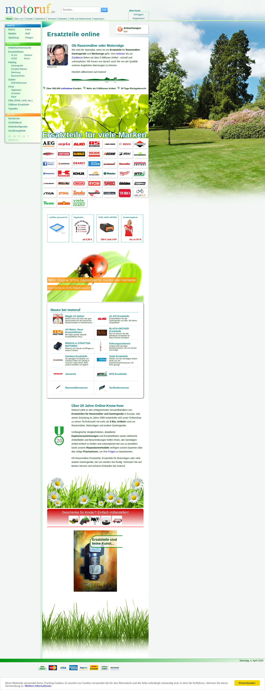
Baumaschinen (18, 76)
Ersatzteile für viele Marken (94, 134)
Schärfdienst (14, 122)
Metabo (12, 33)
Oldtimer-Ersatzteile (18, 104)
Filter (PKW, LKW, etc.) (20, 100)
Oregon (29, 37)
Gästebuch (40, 18)
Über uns (18, 18)
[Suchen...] (81, 10)
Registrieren (138, 18)
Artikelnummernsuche (19, 47)
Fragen (111, 451)
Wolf (27, 33)
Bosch (27, 58)
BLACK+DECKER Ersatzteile (119, 330)
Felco (28, 29)
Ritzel (13, 97)
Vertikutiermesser (119, 387)
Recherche (14, 118)
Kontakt (29, 18)
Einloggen (138, 14)
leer (126, 31)
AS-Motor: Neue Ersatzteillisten (74, 331)
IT (28, 136)
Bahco (11, 29)
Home (9, 18)
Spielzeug (13, 37)
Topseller (13, 108)
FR (19, 136)
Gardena (28, 55)
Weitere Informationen (38, 686)
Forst (11, 86)
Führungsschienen (119, 343)
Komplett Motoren (19, 69)
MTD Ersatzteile (118, 374)
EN (14, 136)
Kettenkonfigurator (18, 126)
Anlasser (120, 53)
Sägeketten (16, 90)
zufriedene (66, 88)
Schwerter (15, 93)
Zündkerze (77, 57)
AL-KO (14, 55)
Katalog (12, 62)
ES (23, 136)
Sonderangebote (17, 130)
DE (9, 136)
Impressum (98, 18)
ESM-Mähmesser (19, 83)
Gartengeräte (17, 65)
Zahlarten (62, 18)
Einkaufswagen (132, 28)
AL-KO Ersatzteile (119, 316)
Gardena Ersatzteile (76, 356)
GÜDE (14, 58)
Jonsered (70, 374)
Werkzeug (15, 72)
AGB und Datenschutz (80, 18)
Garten (12, 79)
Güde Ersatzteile (118, 356)
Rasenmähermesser (76, 387)
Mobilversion (13, 140)
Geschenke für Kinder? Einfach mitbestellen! (95, 512)
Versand (52, 18)
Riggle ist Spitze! (74, 316)
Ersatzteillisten (15, 51)
